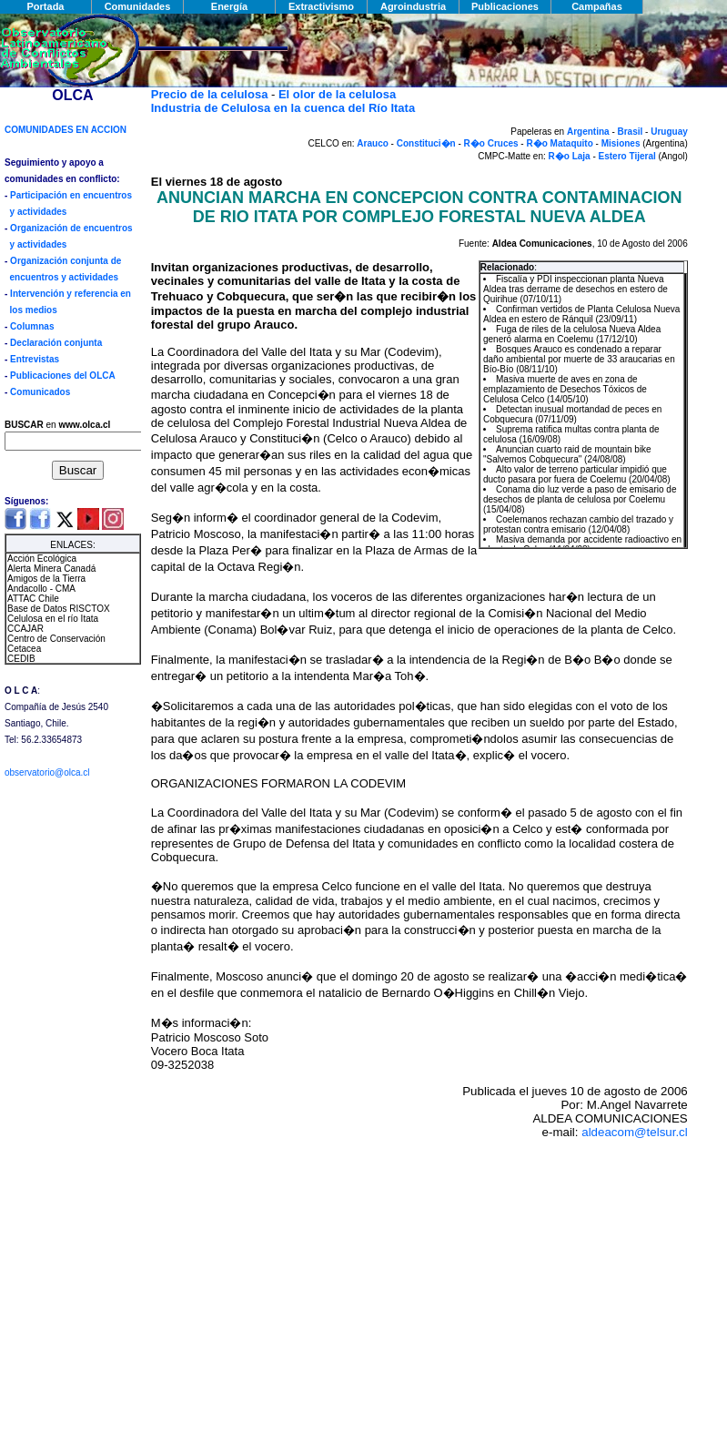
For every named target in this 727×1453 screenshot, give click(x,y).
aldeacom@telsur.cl (634, 1132)
